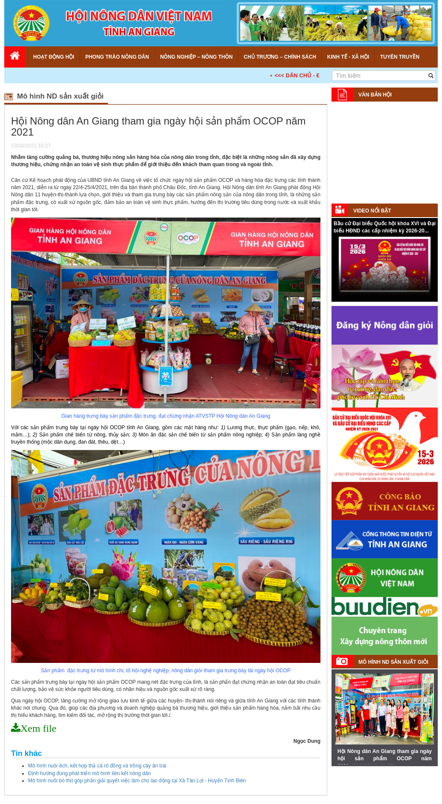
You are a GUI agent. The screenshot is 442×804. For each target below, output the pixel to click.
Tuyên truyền (399, 57)
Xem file (38, 728)
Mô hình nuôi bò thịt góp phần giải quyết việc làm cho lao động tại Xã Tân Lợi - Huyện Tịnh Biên (137, 781)
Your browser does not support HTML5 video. (385, 268)
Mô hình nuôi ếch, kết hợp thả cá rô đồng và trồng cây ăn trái (97, 766)
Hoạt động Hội (53, 57)
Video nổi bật (372, 211)
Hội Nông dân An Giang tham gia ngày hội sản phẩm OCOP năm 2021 (384, 758)
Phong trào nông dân (117, 57)
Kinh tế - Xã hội (348, 57)
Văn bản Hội (374, 95)
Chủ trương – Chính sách (280, 57)
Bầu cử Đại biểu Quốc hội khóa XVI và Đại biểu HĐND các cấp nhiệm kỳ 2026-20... (385, 227)
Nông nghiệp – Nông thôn (196, 57)
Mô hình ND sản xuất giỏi (393, 662)
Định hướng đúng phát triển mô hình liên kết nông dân (89, 773)
